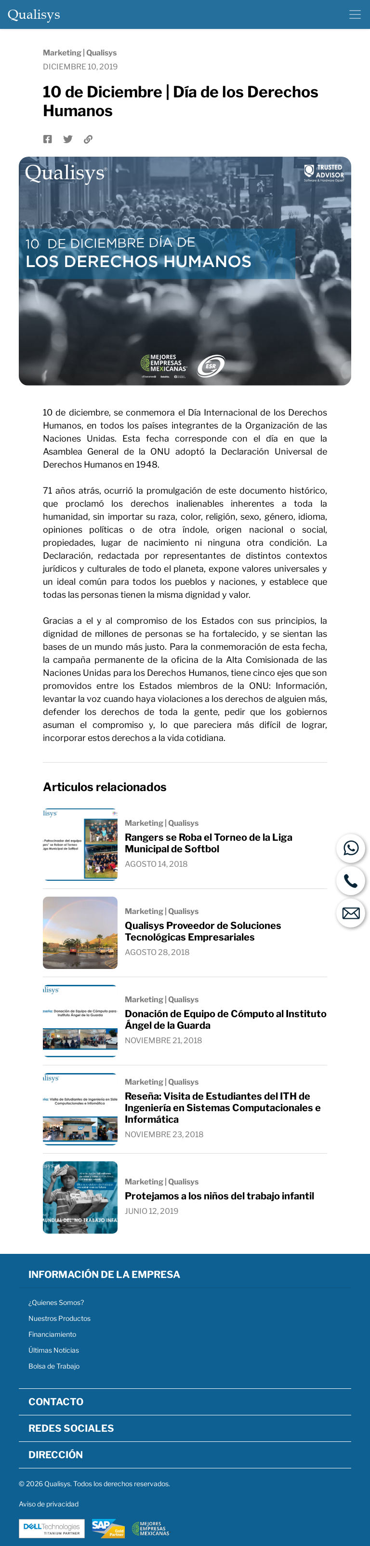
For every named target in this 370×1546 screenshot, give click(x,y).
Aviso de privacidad (49, 1504)
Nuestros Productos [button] (59, 1318)
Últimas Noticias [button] (53, 1350)
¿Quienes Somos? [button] (56, 1302)
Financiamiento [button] (52, 1334)
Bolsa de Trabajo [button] (53, 1366)
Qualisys (34, 14)
